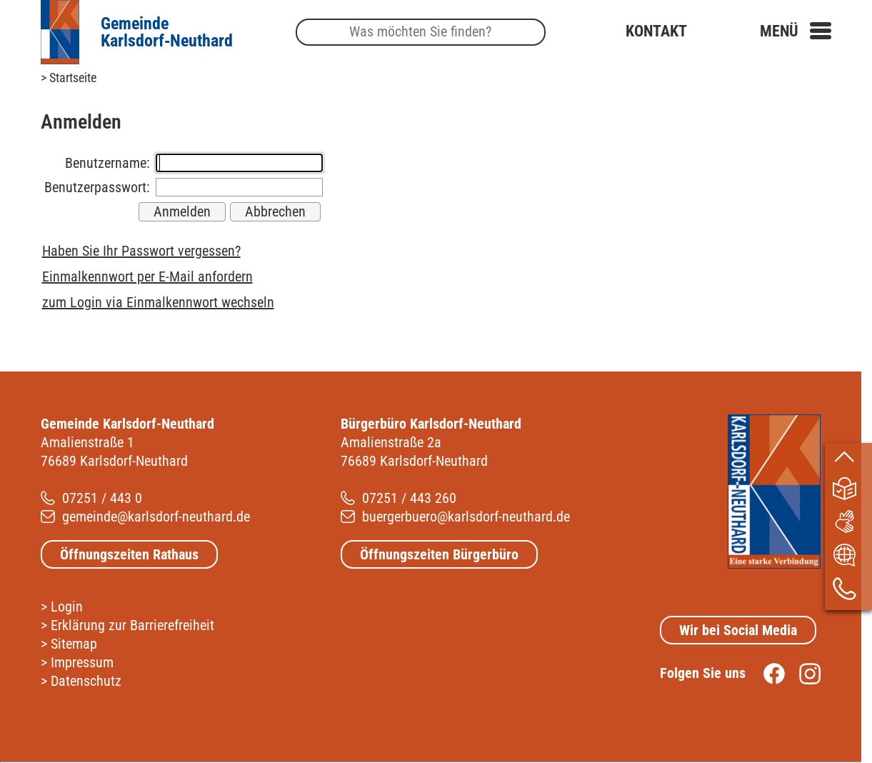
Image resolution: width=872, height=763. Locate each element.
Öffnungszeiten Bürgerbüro (439, 554)
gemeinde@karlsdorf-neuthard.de (156, 516)
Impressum (82, 662)
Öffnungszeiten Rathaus (129, 554)
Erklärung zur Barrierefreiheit (132, 625)
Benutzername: (107, 162)
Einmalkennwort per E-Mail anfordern (147, 276)
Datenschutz (86, 680)
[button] (795, 31)
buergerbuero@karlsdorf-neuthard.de (466, 516)
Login (67, 606)
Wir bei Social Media (738, 630)
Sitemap (74, 643)
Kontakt (656, 31)
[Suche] (421, 32)
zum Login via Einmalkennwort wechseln (158, 302)
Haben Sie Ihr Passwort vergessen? (141, 250)
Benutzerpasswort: (97, 187)
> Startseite (68, 77)
